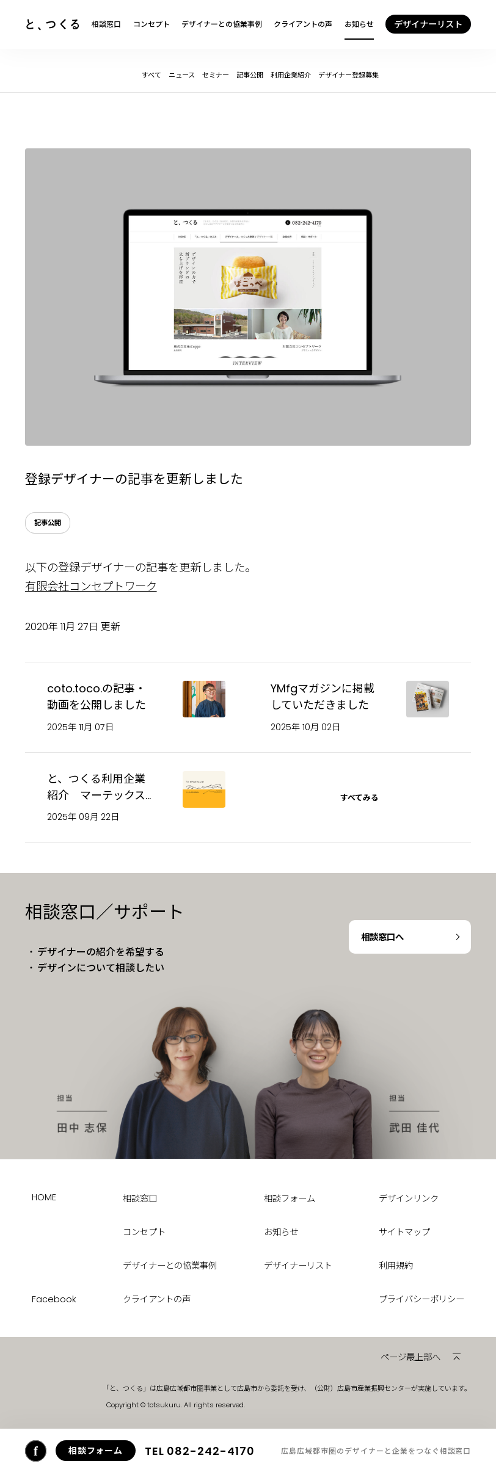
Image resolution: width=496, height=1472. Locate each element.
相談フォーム (289, 1198)
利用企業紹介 (291, 75)
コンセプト (151, 24)
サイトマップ (404, 1232)
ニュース (182, 75)
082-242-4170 (199, 1451)
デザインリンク (409, 1198)
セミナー (215, 75)
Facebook (54, 1299)
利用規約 (396, 1266)
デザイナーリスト (298, 1266)
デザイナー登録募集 (348, 75)
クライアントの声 (303, 24)
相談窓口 (106, 24)
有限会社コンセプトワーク (91, 586)
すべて (151, 75)
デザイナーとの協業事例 (221, 24)
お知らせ (359, 24)
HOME (44, 1197)
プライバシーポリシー (421, 1299)
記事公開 (249, 75)
